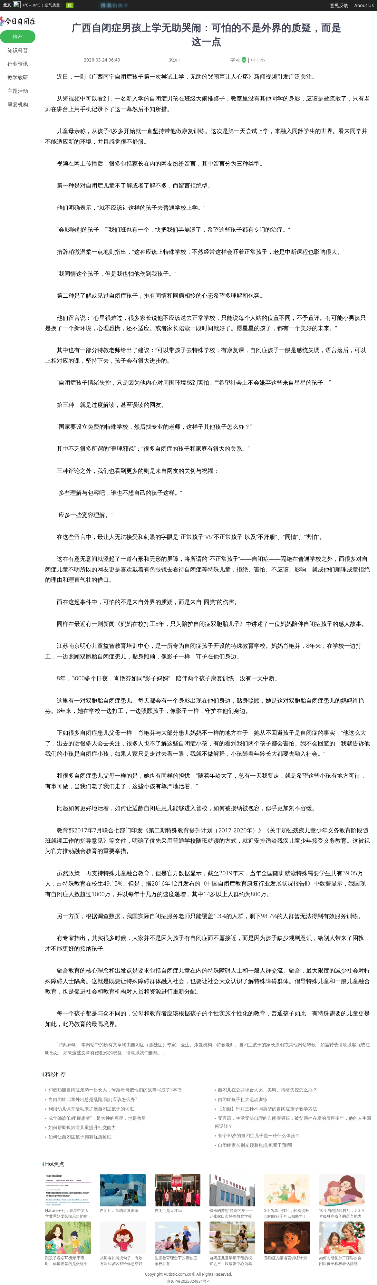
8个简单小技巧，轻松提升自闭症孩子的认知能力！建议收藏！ (287, 1213)
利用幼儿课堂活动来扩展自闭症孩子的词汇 (91, 1109)
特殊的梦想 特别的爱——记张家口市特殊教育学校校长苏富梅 (232, 1213)
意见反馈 (339, 5)
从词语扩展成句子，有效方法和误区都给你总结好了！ (123, 1261)
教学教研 (17, 77)
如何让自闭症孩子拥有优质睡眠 (79, 1137)
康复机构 (17, 104)
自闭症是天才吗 (177, 1207)
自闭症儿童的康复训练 (123, 1207)
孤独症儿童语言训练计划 (287, 1255)
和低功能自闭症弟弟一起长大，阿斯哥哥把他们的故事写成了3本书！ (117, 1090)
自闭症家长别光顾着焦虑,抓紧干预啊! (255, 1145)
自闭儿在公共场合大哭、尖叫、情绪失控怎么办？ (267, 1090)
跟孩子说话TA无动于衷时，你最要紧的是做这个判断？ (68, 1261)
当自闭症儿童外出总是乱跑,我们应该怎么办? (92, 1099)
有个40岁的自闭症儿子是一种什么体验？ (259, 1135)
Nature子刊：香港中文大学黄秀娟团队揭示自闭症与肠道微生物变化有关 (68, 1213)
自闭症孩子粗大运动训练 (242, 1099)
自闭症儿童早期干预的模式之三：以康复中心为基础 (232, 1261)
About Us (364, 5)
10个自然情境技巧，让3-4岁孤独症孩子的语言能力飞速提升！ (342, 1213)
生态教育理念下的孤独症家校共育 (177, 1258)
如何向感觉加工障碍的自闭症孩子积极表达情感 (342, 1258)
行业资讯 (17, 63)
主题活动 (17, 90)
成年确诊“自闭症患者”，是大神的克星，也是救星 (97, 1118)
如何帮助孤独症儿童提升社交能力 (82, 1127)
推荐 (18, 36)
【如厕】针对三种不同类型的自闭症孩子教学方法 (267, 1109)
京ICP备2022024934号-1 (188, 1281)
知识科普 (17, 50)
